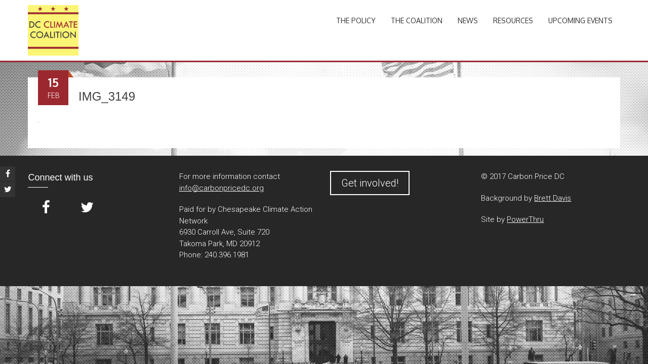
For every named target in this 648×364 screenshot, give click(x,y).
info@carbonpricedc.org (221, 188)
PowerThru (525, 219)
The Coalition (416, 20)
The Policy (356, 20)
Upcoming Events (580, 20)
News (468, 20)
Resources (513, 20)
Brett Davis (552, 198)
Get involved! (369, 183)
